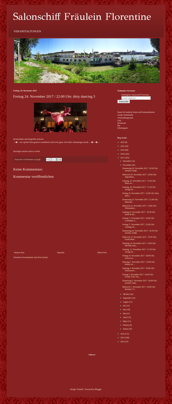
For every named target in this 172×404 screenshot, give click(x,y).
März (125, 321)
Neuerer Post (19, 252)
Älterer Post (102, 252)
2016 (123, 334)
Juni (125, 309)
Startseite (60, 252)
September (127, 298)
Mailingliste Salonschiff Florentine (135, 95)
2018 (123, 154)
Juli (124, 306)
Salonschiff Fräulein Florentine (82, 16)
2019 (123, 150)
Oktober (126, 294)
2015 (123, 337)
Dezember (127, 161)
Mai (125, 313)
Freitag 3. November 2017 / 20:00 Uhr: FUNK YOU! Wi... (137, 275)
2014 (123, 341)
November (127, 165)
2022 (123, 146)
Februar (126, 325)
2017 (123, 158)
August (126, 302)
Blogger (98, 389)
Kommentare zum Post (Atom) (35, 257)
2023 (123, 142)
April (125, 317)
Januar (126, 329)
